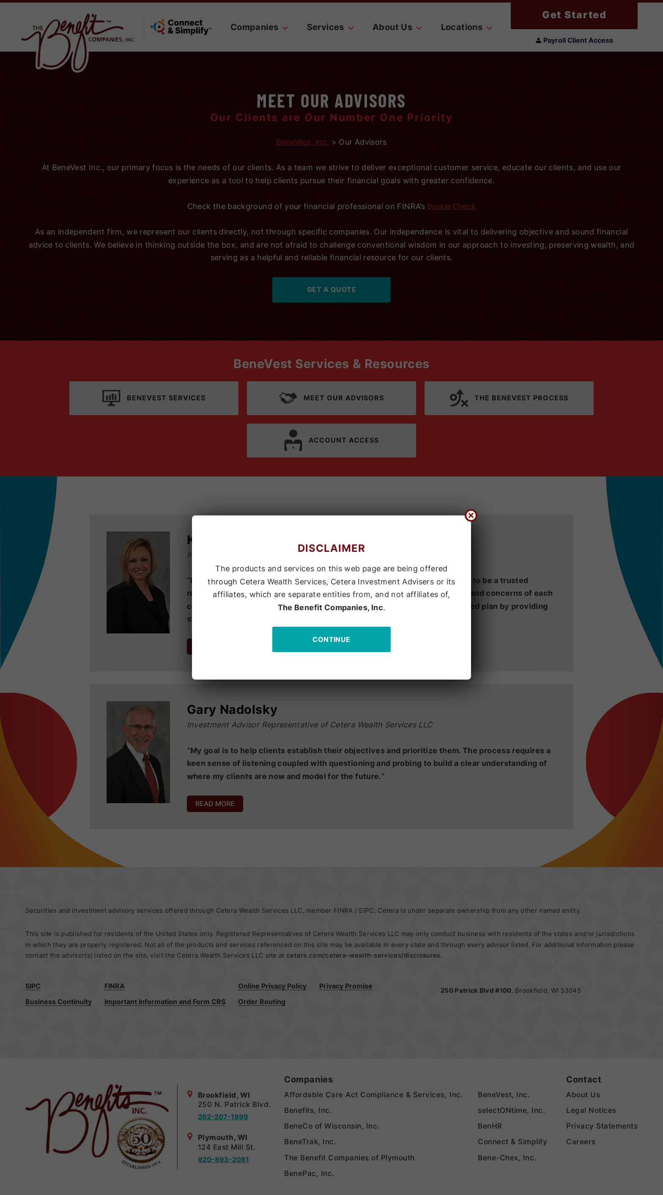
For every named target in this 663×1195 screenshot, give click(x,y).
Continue (331, 639)
